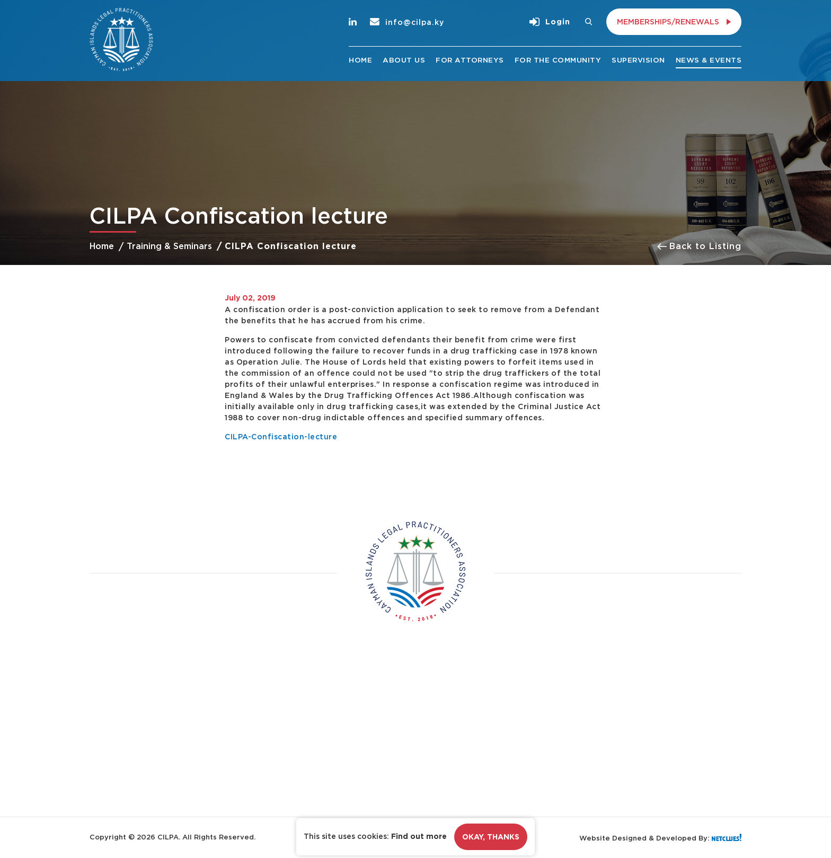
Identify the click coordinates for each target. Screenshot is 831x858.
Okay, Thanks (490, 837)
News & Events (709, 60)
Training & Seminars (169, 246)
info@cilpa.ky (407, 22)
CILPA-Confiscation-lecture (281, 436)
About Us (404, 60)
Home (360, 60)
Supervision (638, 60)
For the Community (558, 60)
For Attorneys (470, 60)
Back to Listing (699, 246)
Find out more (419, 836)
